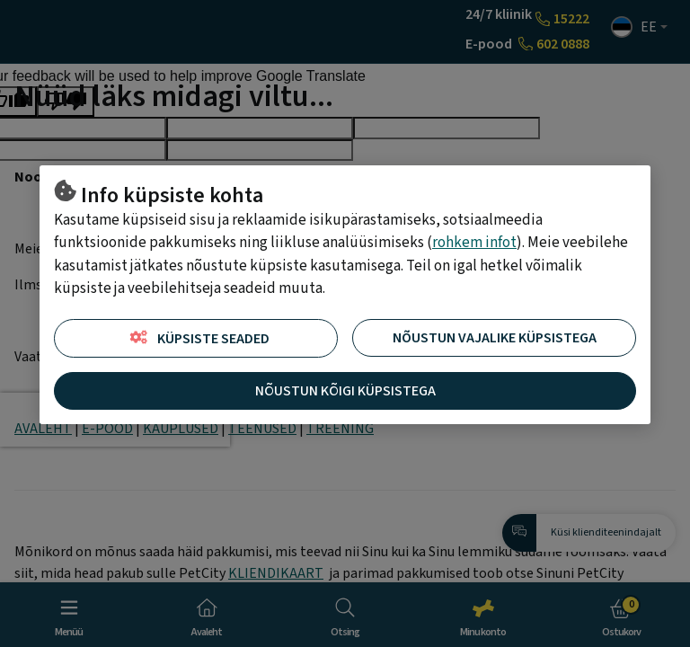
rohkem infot (474, 242)
